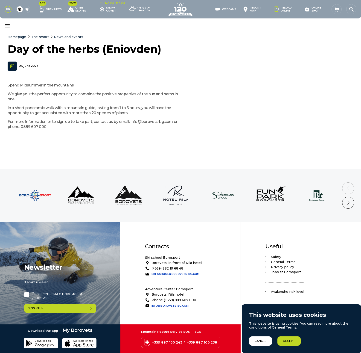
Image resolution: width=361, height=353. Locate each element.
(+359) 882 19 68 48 (167, 268)
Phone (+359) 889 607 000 (173, 300)
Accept (289, 341)
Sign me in (60, 308)
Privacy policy (282, 267)
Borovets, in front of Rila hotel (176, 263)
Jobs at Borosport (286, 272)
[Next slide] (348, 203)
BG (8, 9)
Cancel (260, 341)
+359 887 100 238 (202, 342)
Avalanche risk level (287, 292)
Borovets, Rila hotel (167, 294)
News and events (68, 37)
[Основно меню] (7, 26)
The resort (40, 37)
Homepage (17, 37)
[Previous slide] (348, 188)
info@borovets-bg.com (170, 305)
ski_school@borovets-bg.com (175, 274)
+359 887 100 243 (167, 342)
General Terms (283, 262)
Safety (276, 257)
